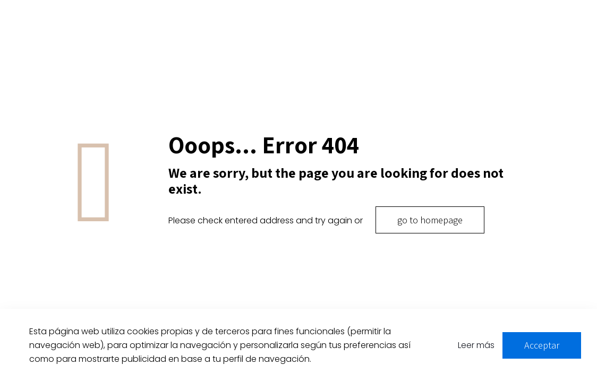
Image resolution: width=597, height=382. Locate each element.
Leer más (476, 345)
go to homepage (430, 220)
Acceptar (541, 345)
